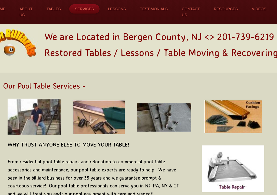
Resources (226, 9)
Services (84, 9)
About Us (25, 12)
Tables (54, 9)
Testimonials (154, 9)
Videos (259, 9)
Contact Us (191, 12)
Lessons (117, 9)
